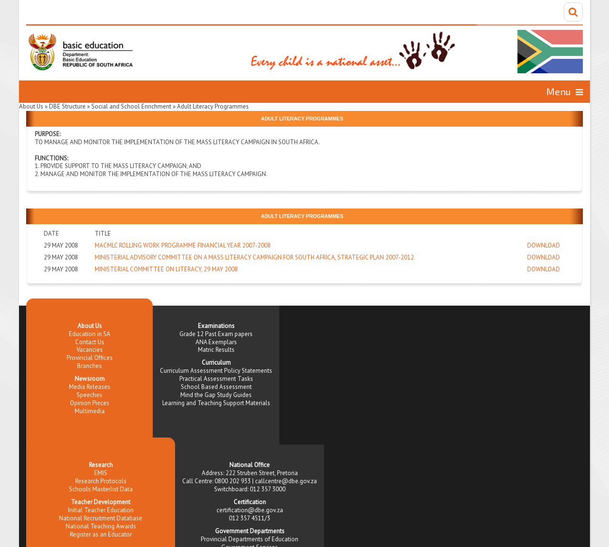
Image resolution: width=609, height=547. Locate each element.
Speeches (89, 395)
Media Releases (89, 387)
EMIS (100, 473)
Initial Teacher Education (101, 510)
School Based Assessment (216, 387)
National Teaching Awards (101, 526)
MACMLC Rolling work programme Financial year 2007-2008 (183, 245)
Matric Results (216, 350)
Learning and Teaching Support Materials (216, 403)
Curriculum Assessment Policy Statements (216, 371)
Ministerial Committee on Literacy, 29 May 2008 (166, 269)
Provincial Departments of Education (249, 539)
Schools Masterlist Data (101, 489)
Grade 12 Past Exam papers (216, 334)
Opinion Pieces (89, 403)
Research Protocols (101, 481)
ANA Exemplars (216, 342)
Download (543, 245)
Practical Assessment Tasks (216, 379)
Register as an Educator (101, 534)
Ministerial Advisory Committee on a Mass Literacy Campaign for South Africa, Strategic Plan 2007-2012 (254, 257)
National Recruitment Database (100, 518)
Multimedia (90, 411)
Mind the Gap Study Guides (216, 395)
